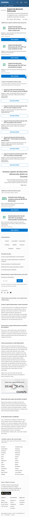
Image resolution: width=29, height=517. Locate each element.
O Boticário (4, 468)
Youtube (21, 504)
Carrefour (17, 454)
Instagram (22, 502)
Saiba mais (24, 185)
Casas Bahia (22, 241)
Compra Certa (18, 470)
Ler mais (25, 19)
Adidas (3, 470)
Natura (17, 462)
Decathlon (17, 466)
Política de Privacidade (12, 286)
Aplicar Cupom (14, 100)
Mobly (16, 464)
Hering (16, 456)
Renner (7, 241)
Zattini (16, 460)
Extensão (12, 508)
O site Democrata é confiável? (8, 269)
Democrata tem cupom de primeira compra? (12, 267)
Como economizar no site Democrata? (10, 264)
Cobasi (17, 468)
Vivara (2, 464)
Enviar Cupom (4, 504)
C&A (2, 462)
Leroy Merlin (14, 241)
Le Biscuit (3, 450)
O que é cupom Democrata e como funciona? (12, 256)
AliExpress (3, 460)
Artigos (3, 500)
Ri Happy (7, 244)
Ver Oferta (14, 210)
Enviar (19, 280)
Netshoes (10, 248)
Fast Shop (17, 450)
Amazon (18, 248)
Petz (2, 458)
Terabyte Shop (19, 446)
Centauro (22, 244)
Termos (12, 515)
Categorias (13, 504)
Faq (2, 515)
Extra (2, 456)
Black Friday (4, 502)
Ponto (2, 454)
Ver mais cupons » (19, 474)
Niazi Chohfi (4, 472)
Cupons (5, 5)
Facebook (22, 500)
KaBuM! (14, 244)
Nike (16, 458)
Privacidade (7, 515)
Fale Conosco (4, 506)
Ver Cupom (19, 39)
